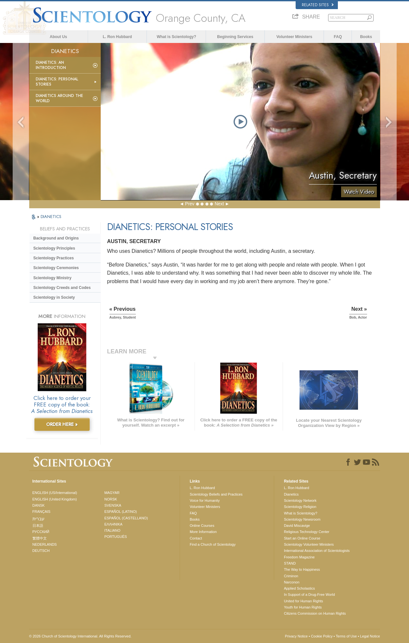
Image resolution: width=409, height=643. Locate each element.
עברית (38, 518)
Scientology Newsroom (302, 519)
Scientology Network (300, 500)
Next (219, 203)
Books (366, 36)
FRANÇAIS (41, 511)
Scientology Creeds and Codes (62, 287)
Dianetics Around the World (59, 98)
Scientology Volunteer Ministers (309, 544)
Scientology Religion (300, 507)
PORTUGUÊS (115, 537)
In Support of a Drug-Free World (309, 594)
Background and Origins (56, 238)
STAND (290, 563)
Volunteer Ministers (294, 36)
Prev (190, 203)
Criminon (291, 576)
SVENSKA (112, 505)
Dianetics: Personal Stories (57, 81)
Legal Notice (370, 636)
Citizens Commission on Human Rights (315, 613)
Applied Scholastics (299, 588)
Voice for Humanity (205, 500)
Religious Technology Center (306, 532)
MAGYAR (112, 493)
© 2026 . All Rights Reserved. (80, 636)
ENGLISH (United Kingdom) (54, 499)
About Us (58, 36)
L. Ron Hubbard (117, 36)
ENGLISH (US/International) (54, 493)
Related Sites (318, 5)
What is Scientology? (176, 36)
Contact (196, 538)
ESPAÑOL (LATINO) (120, 511)
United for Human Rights (303, 601)
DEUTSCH (41, 551)
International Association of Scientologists (317, 551)
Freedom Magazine (299, 557)
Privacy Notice (296, 636)
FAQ (338, 36)
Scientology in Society (54, 297)
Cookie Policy (322, 636)
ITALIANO (112, 530)
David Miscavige (297, 525)
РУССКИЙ (40, 532)
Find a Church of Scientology (213, 544)
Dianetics (291, 494)
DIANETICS (51, 216)
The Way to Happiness (302, 569)
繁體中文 (39, 538)
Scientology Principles (54, 248)
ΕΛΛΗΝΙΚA (113, 524)
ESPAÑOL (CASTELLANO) (126, 518)
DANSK (38, 505)
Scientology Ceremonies (56, 268)
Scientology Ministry (52, 278)
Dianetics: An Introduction (51, 65)
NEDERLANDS (44, 544)
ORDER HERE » (62, 424)
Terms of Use (346, 636)
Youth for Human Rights (303, 607)
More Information (203, 532)
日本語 (37, 525)
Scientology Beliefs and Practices (216, 494)
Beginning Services (235, 36)
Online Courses (202, 525)
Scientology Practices (53, 258)
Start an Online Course (302, 538)
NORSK (110, 499)
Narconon (292, 582)
